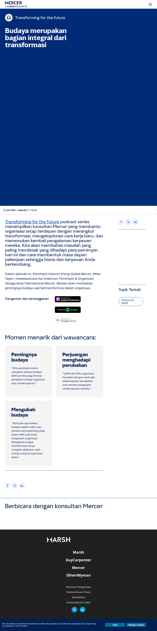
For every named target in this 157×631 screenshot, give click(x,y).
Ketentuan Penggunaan (78, 587)
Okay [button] (115, 624)
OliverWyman (78, 575)
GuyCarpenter (78, 559)
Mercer (78, 567)
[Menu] (150, 4)
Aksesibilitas (78, 597)
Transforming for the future (32, 221)
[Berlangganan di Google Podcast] (66, 320)
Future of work (128, 301)
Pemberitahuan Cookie (78, 602)
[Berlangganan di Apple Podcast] (68, 299)
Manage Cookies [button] (136, 624)
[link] (7, 485)
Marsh (78, 552)
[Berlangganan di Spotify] (68, 310)
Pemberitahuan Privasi (78, 592)
